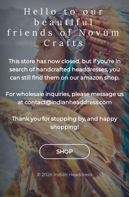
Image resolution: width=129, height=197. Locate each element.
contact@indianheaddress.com (68, 102)
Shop (64, 151)
